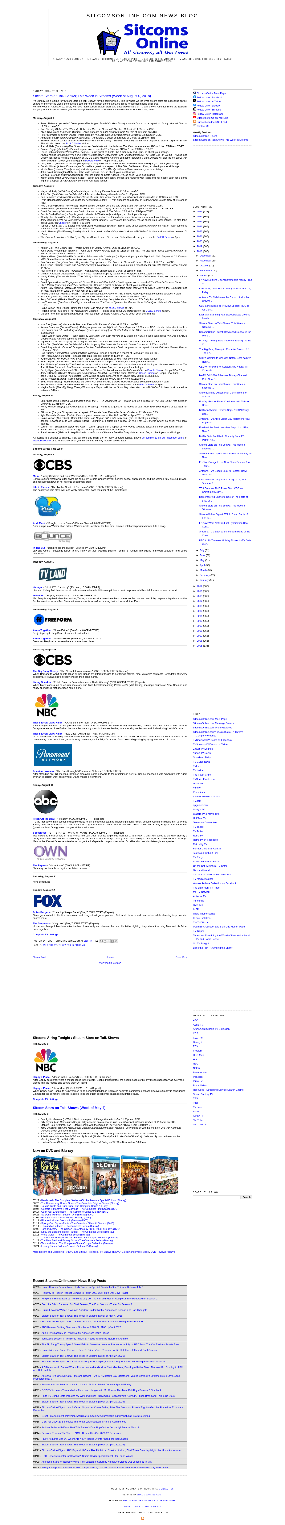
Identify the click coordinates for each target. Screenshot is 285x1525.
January (204, 580)
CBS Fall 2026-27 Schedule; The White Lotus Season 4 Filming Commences (84, 1421)
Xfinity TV (198, 1115)
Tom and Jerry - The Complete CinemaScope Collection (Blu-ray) (77, 1243)
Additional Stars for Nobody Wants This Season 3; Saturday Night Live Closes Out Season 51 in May (97, 1461)
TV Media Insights (203, 878)
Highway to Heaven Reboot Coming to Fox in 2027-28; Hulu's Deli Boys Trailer (85, 1292)
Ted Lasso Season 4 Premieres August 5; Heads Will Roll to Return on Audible (85, 1338)
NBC (195, 1063)
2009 (200, 625)
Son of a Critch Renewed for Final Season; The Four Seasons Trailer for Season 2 (87, 1304)
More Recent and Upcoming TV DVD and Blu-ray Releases (65, 1251)
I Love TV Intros (202, 918)
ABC (195, 1020)
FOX (195, 1046)
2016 (200, 591)
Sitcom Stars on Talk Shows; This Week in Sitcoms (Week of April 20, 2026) (83, 1401)
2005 (200, 645)
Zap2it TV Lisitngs (203, 748)
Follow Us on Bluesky (208, 105)
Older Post (181, 957)
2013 (200, 606)
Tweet (36, 440)
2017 (200, 586)
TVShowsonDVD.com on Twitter (210, 744)
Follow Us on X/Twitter (209, 101)
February (205, 575)
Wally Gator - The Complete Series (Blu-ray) (65, 1234)
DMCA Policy (153, 1507)
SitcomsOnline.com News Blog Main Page (149, 1500)
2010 (200, 620)
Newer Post (39, 957)
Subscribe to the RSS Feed (212, 122)
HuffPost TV (199, 818)
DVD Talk (198, 905)
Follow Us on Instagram (210, 113)
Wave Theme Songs (204, 913)
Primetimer (199, 792)
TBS (195, 1098)
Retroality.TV (200, 844)
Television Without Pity (205, 853)
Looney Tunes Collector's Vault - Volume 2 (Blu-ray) (69, 1246)
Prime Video (200, 1085)
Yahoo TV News (202, 753)
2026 (200, 211)
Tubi (195, 1102)
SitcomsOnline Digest (205, 136)
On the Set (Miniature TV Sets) (210, 866)
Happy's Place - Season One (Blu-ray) (62, 1217)
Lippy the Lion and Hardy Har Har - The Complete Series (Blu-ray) (77, 1231)
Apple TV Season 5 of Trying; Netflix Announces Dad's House (75, 1332)
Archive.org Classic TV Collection (211, 1028)
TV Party (198, 857)
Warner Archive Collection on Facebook (215, 883)
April (203, 565)
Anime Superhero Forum (206, 861)
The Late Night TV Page (206, 887)
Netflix (196, 1068)
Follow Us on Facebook (210, 97)
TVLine (197, 766)
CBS (195, 1033)
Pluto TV (198, 1081)
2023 (200, 226)
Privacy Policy (133, 1507)
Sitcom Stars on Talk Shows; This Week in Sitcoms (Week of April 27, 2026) (83, 1355)
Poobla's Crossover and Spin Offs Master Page (219, 926)
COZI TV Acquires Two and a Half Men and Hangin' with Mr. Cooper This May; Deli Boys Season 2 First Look (101, 1390)
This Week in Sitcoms (72, 945)
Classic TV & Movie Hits (206, 813)
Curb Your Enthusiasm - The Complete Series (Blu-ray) (71, 1211)
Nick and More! (201, 870)
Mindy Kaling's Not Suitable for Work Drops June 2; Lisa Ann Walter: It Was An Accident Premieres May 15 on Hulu (105, 1467)
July (202, 550)
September (206, 270)
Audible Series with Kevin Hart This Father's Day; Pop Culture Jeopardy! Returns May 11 (90, 1427)
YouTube (198, 1120)
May (202, 560)
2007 (200, 635)
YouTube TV (200, 1124)
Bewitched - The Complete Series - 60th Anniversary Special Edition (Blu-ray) (83, 1200)
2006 (200, 640)
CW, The (198, 1037)
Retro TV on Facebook (205, 839)
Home (110, 957)
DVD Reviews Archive (163, 1251)
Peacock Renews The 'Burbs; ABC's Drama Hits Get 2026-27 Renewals (81, 1433)
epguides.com (201, 805)
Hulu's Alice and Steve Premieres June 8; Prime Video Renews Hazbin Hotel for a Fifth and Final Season (99, 1350)
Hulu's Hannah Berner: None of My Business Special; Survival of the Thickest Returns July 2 (92, 1287)
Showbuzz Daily (202, 757)
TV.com (197, 800)
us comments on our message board (163, 437)
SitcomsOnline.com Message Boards (213, 723)
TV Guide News (201, 761)
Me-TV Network (201, 891)
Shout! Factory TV (203, 1094)
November (206, 260)
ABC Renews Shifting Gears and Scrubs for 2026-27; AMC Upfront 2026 (81, 1327)
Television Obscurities (205, 822)
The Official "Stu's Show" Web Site (212, 874)
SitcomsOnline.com (149, 1495)
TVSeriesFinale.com (204, 779)
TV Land (197, 1107)
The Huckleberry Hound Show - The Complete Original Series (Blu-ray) (80, 1203)
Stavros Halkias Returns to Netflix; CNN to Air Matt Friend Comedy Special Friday (86, 1384)
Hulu (195, 1059)
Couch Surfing (147, 373)
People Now (92, 160)
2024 (200, 221)
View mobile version (110, 962)
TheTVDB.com (201, 922)
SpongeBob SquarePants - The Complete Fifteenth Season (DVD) (77, 1223)
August (204, 275)
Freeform (198, 1050)
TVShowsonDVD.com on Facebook (212, 740)
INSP (196, 909)
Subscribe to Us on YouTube (212, 117)
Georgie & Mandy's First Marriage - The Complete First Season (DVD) (79, 1208)
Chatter (62, 222)
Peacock (198, 1076)
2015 (200, 596)
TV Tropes (199, 931)
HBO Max (198, 1055)
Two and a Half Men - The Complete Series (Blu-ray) (70, 1226)
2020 (200, 241)
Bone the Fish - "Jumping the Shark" (213, 947)
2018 (200, 251)
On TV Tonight (201, 943)
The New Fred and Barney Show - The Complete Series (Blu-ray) (77, 1240)
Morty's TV (199, 809)
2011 (200, 616)
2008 (200, 630)
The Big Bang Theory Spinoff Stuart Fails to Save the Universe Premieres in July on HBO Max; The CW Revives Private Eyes (110, 1344)
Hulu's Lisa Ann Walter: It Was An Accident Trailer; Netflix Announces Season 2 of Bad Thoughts (94, 1310)
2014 (200, 601)
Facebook (45, 440)
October (204, 265)
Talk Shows (50, 945)
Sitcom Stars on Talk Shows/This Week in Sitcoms (220, 139)
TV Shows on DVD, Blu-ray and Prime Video (124, 1251)
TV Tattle (198, 831)
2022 (200, 231)
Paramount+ (200, 1072)
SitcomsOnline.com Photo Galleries (212, 727)
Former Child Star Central (207, 848)
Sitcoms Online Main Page (209, 93)
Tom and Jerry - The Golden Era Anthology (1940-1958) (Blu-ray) (76, 1228)
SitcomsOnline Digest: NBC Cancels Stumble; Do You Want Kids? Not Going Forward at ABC (93, 1321)
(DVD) (105, 1211)
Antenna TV (199, 896)
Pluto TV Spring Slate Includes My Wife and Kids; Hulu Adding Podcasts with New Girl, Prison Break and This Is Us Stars (108, 1395)
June (203, 555)
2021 (200, 236)
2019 (200, 246)
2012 (200, 611)
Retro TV (198, 835)
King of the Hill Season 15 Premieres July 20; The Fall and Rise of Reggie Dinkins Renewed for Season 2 (99, 1298)
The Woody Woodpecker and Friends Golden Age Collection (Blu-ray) (79, 1237)
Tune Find (198, 900)
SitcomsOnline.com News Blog (142, 16)
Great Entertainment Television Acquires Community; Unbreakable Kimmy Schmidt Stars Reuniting (96, 1416)
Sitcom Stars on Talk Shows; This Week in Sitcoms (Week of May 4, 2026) (82, 1315)
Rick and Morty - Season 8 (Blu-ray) (61, 1220)
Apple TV (198, 1024)
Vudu (196, 1111)
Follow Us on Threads (209, 109)
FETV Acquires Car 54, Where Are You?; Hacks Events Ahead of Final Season (85, 1438)
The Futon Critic (202, 774)
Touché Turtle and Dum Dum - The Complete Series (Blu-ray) (74, 1206)
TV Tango (198, 826)
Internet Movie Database (206, 796)
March (203, 570)
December (206, 255)
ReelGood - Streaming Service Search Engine (218, 1089)
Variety (197, 787)
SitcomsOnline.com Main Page (210, 719)
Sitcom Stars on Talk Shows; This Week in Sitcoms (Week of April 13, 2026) (83, 1444)
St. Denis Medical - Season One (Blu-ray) (64, 1214)
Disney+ (197, 1042)
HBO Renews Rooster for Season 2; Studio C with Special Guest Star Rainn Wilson (87, 1456)
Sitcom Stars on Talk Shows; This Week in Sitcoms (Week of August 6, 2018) (92, 96)
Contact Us (201, 126)
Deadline (198, 783)
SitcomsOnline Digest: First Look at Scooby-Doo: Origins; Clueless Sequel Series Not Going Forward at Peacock (104, 1361)
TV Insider (198, 770)
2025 (200, 216)
